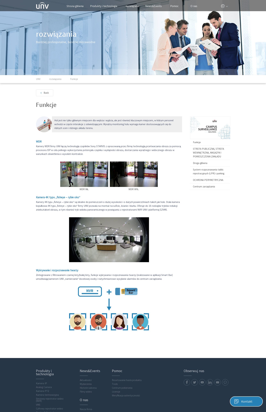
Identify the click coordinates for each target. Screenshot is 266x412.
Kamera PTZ (42, 391)
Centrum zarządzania (204, 186)
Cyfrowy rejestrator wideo (49, 409)
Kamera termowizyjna (47, 395)
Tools (115, 384)
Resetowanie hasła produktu (127, 380)
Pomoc (176, 6)
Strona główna (74, 6)
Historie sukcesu (88, 388)
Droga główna (200, 163)
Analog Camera (44, 387)
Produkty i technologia (105, 6)
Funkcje (197, 142)
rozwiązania (133, 6)
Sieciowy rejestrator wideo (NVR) (50, 400)
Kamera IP (41, 383)
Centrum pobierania (122, 388)
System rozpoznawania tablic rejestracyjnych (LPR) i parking (208, 172)
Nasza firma (86, 409)
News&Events (154, 6)
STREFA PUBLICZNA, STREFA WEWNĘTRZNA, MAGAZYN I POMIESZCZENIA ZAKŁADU (208, 153)
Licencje (116, 392)
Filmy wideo (86, 392)
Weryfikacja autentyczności (126, 395)
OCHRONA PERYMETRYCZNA (208, 180)
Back (46, 93)
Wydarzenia (86, 384)
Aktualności (86, 380)
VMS (38, 405)
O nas (195, 6)
